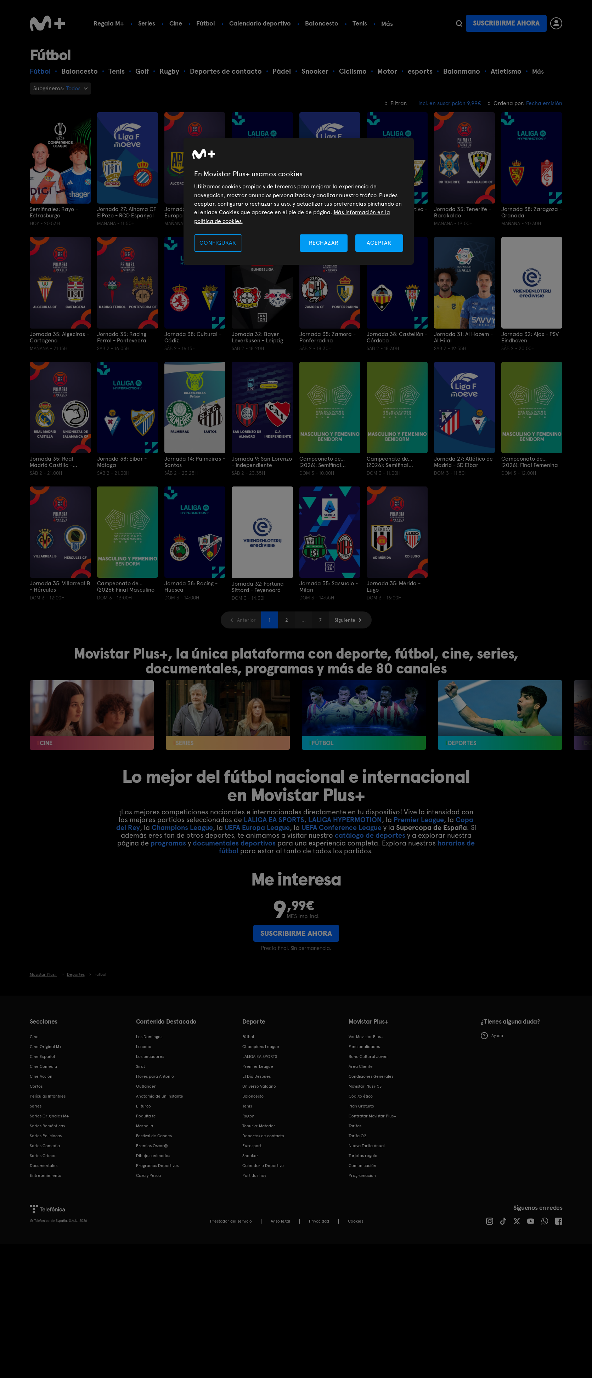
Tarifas (355, 1125)
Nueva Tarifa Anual (367, 1145)
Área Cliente (361, 1066)
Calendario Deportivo (263, 1165)
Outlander (146, 1085)
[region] (299, 201)
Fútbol (205, 23)
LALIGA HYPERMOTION (345, 819)
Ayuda (492, 1035)
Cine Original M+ (46, 1046)
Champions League (182, 827)
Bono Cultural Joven (368, 1056)
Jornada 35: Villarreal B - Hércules (60, 586)
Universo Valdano (259, 1085)
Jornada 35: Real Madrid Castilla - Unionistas (51, 462)
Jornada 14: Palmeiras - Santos (194, 462)
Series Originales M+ (49, 1115)
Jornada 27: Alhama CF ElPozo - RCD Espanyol (126, 212)
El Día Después (256, 1076)
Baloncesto (321, 23)
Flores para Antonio (155, 1076)
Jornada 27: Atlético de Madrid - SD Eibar (463, 462)
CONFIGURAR (217, 242)
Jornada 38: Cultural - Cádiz (192, 337)
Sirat (140, 1066)
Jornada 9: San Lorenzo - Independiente (262, 462)
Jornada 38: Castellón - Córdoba (397, 337)
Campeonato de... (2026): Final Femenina (529, 462)
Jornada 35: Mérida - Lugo (394, 586)
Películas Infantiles (48, 1095)
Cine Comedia (43, 1066)
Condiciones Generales (371, 1076)
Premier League (419, 819)
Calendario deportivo (260, 23)
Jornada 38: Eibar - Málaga (122, 462)
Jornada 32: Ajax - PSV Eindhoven (530, 337)
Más (387, 23)
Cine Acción (41, 1076)
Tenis (360, 23)
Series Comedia (45, 1145)
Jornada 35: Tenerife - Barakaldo (462, 212)
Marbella (144, 1125)
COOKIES (355, 1220)
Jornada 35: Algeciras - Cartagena (59, 337)
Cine (175, 23)
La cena (143, 1046)
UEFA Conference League (341, 827)
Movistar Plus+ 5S (365, 1085)
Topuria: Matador (258, 1125)
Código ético (361, 1095)
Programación (362, 1175)
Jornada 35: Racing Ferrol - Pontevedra (121, 337)
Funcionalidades (364, 1046)
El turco (143, 1105)
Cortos (36, 1085)
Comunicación (362, 1165)
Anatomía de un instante (159, 1095)
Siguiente (344, 619)
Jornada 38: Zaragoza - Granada (531, 212)
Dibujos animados (153, 1155)
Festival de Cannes (154, 1135)
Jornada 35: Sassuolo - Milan (328, 586)
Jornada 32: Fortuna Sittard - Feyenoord (258, 586)
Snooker (250, 1155)
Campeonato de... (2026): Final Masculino (125, 586)
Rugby (248, 1115)
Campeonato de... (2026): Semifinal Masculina (389, 462)
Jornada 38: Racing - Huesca (191, 586)
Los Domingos (149, 1036)
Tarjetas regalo (363, 1155)
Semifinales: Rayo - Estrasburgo (54, 212)
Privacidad (319, 1220)
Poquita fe (146, 1115)
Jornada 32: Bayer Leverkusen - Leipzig (257, 337)
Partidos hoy (254, 1175)
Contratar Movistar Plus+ (372, 1115)
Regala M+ (109, 23)
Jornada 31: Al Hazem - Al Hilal (463, 337)
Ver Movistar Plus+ (366, 1036)
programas (168, 843)
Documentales (43, 1165)
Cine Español (42, 1056)
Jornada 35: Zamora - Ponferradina (327, 337)
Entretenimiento (45, 1175)
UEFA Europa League (257, 827)
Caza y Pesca (148, 1175)
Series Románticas (47, 1125)
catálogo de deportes (370, 835)
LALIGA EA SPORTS (274, 819)
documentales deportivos (234, 843)
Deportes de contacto (263, 1135)
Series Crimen (43, 1155)
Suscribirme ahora (506, 23)
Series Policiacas (46, 1135)
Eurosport (251, 1145)
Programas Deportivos (157, 1165)
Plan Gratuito (361, 1105)
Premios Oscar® (152, 1145)
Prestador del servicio (231, 1220)
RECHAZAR (324, 242)
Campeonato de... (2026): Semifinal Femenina (322, 462)
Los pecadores (150, 1056)
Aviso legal (280, 1220)
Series (146, 23)
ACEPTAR (379, 242)
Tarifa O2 (357, 1135)
